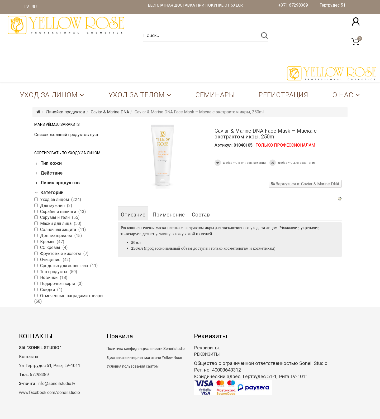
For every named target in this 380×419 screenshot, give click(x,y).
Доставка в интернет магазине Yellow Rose (144, 357)
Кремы (47, 241)
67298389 (39, 374)
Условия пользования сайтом (133, 366)
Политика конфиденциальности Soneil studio (146, 348)
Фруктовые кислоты (61, 253)
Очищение (50, 259)
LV (26, 6)
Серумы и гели (55, 217)
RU (34, 6)
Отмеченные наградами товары (71, 295)
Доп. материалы (56, 235)
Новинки (49, 277)
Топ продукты (54, 271)
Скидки (48, 289)
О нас (342, 95)
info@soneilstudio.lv (56, 383)
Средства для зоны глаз (64, 265)
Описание (133, 214)
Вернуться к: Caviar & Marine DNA (305, 183)
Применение (169, 214)
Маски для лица (56, 223)
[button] (355, 21)
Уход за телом (136, 95)
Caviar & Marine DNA (110, 111)
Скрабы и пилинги (58, 211)
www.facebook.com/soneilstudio (49, 392)
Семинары (215, 95)
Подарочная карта (58, 283)
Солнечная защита (58, 229)
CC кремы (50, 247)
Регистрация (283, 95)
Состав (201, 214)
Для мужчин (53, 205)
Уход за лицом (49, 95)
